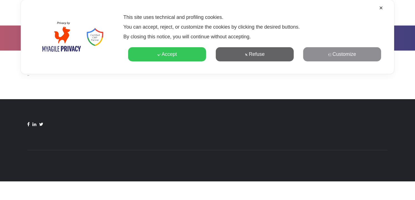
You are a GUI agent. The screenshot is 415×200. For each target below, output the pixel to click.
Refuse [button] (255, 54)
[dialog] (207, 37)
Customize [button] (342, 54)
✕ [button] (381, 8)
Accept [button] (167, 54)
